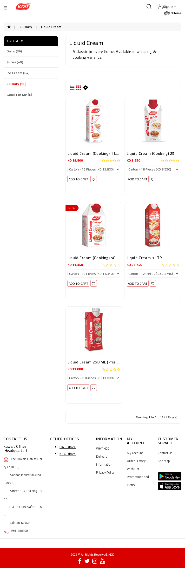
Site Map (164, 461)
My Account (135, 453)
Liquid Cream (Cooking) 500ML (95, 257)
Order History (136, 461)
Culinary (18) (16, 84)
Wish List (133, 469)
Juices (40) (15, 62)
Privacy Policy (105, 472)
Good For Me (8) (19, 95)
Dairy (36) (14, 51)
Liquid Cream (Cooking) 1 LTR (94, 153)
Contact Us (165, 453)
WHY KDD (103, 448)
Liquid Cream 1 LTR (144, 257)
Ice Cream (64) (18, 73)
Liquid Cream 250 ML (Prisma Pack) (99, 362)
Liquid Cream (51, 27)
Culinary (26, 27)
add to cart (78, 179)
